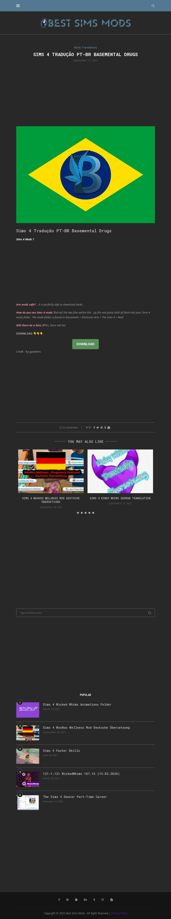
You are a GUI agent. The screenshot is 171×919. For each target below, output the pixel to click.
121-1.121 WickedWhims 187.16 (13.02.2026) (81, 774)
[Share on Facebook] (94, 427)
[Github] (102, 900)
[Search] (153, 5)
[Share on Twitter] (97, 427)
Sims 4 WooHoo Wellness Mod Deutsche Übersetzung (51, 500)
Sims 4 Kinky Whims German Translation (120, 498)
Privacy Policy (119, 913)
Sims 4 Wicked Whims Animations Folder (77, 704)
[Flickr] (76, 900)
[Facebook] (59, 900)
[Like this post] (89, 427)
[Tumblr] (94, 900)
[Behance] (85, 900)
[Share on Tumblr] (105, 427)
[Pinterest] (67, 900)
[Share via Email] (108, 427)
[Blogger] (111, 900)
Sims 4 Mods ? (25, 239)
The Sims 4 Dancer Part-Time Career (75, 797)
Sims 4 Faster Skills (61, 751)
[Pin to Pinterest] (101, 427)
